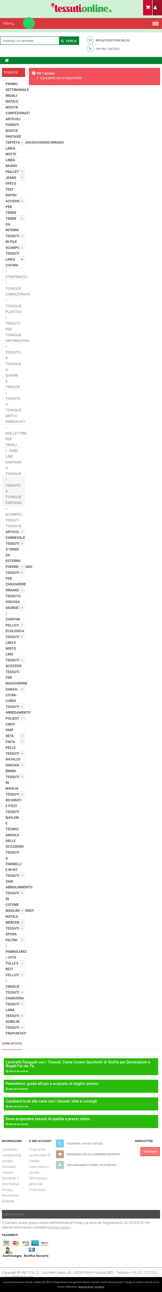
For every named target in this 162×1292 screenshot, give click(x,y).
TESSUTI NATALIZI (13, 756)
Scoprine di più (85, 1286)
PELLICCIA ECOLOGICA (15, 628)
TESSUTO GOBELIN (13, 1019)
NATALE (12, 916)
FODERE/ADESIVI (15, 567)
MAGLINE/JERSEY (15, 911)
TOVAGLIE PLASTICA (14, 309)
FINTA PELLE (11, 745)
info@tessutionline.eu (113, 40)
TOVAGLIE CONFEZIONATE (15, 291)
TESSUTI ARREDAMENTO (15, 709)
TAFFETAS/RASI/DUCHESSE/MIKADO (15, 142)
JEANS (11, 178)
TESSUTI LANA (12, 1007)
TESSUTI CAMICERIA (15, 995)
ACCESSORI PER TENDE (15, 207)
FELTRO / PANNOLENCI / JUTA (15, 948)
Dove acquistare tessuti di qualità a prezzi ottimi (48, 1119)
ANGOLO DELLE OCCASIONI (15, 840)
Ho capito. (99, 1286)
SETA (10, 736)
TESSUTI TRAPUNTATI (15, 1030)
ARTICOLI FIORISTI (13, 122)
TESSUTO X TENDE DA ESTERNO (13, 552)
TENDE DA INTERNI (12, 224)
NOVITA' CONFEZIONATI (15, 110)
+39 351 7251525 (107, 49)
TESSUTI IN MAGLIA (12, 782)
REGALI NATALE (12, 98)
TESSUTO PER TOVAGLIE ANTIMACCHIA (15, 332)
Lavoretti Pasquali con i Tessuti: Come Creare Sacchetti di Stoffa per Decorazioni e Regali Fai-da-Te (78, 1064)
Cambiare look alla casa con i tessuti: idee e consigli (51, 1101)
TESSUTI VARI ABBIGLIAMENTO (15, 881)
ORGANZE (13, 590)
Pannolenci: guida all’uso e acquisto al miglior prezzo (52, 1083)
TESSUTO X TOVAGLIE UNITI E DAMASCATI (15, 410)
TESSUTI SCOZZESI (13, 663)
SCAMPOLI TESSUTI (14, 250)
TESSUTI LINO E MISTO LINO (12, 645)
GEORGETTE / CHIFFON (15, 613)
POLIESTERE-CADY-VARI (15, 724)
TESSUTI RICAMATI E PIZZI (13, 800)
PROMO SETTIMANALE (15, 87)
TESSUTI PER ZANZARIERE (15, 578)
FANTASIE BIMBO (13, 768)
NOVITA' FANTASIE (13, 133)
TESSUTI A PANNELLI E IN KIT (13, 861)
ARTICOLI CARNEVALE (15, 535)
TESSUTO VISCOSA (13, 599)
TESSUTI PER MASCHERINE (15, 677)
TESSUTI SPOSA (12, 931)
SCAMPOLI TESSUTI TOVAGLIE (14, 520)
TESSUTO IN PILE (13, 239)
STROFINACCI (15, 277)
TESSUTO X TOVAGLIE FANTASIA (14, 494)
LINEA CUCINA (12, 262)
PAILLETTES (15, 172)
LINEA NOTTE (11, 151)
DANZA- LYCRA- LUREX (12, 695)
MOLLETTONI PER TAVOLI (15, 439)
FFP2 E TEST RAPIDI (11, 189)
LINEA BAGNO (11, 163)
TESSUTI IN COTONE (12, 899)
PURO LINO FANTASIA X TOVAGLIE (14, 462)
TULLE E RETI (12, 966)
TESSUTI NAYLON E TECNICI (12, 820)
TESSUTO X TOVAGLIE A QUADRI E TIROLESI (13, 369)
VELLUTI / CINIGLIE (12, 980)
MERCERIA (14, 922)
